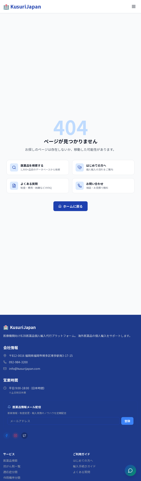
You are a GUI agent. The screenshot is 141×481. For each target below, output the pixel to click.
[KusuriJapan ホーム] (22, 6)
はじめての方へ (83, 460)
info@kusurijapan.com (24, 369)
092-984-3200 (18, 362)
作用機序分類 (11, 478)
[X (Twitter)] (24, 435)
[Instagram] (15, 435)
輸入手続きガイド (84, 466)
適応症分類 (10, 472)
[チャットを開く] (130, 470)
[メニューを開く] (134, 6)
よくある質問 (81, 472)
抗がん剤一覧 (11, 466)
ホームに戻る (70, 206)
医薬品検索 (10, 460)
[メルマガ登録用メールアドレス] (64, 421)
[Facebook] (6, 435)
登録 (127, 421)
